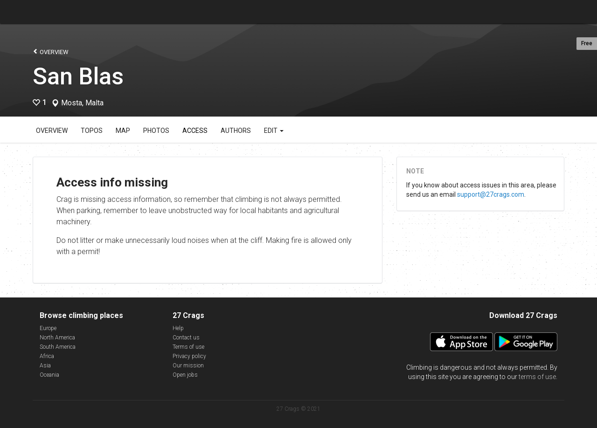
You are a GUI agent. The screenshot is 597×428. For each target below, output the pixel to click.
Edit (274, 130)
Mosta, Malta (82, 103)
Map (123, 130)
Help (178, 328)
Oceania (49, 375)
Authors (236, 130)
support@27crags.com (490, 194)
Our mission (188, 365)
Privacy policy (189, 356)
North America (57, 337)
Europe (48, 328)
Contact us (186, 337)
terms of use (537, 376)
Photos (156, 130)
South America (58, 347)
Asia (45, 365)
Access (195, 130)
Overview (51, 51)
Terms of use (188, 347)
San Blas (78, 76)
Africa (47, 356)
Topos (92, 130)
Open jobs (185, 375)
